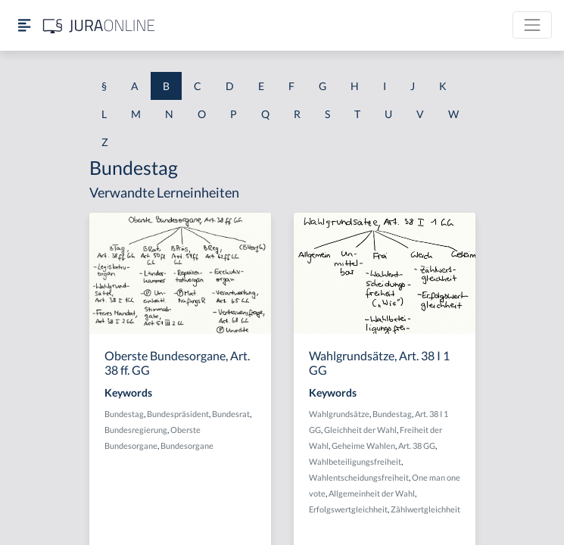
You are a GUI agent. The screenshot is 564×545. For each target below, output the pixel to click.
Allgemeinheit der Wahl (372, 493)
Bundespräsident (178, 414)
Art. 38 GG (416, 445)
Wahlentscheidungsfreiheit (359, 477)
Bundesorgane (186, 445)
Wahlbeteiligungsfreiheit (355, 461)
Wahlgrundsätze (339, 414)
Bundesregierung (135, 429)
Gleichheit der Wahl (360, 429)
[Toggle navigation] (532, 25)
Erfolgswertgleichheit (348, 509)
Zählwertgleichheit (425, 509)
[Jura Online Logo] (99, 25)
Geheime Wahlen (363, 445)
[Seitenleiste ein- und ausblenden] (24, 25)
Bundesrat (231, 414)
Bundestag (124, 414)
